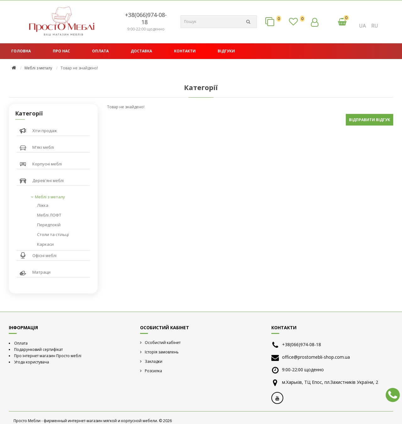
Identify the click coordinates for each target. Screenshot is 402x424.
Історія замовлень (162, 352)
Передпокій (49, 225)
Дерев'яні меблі (48, 180)
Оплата (100, 51)
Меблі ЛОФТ (49, 215)
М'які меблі (43, 147)
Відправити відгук (369, 119)
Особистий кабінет (163, 342)
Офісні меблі (44, 255)
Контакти (185, 51)
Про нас (61, 51)
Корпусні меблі (47, 164)
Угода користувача (31, 362)
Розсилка (153, 370)
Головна (21, 51)
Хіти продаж (44, 130)
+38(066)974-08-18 (146, 18)
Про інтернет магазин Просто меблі (47, 355)
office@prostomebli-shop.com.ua (316, 357)
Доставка (141, 51)
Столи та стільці (53, 234)
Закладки (153, 361)
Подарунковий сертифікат (38, 349)
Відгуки (226, 51)
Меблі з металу (38, 68)
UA (362, 25)
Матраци (41, 272)
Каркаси (45, 244)
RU (374, 25)
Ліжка (42, 205)
